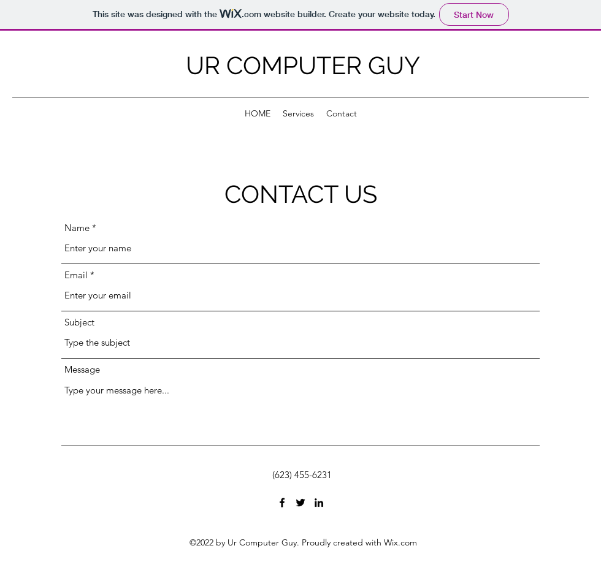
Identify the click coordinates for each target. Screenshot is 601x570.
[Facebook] (282, 502)
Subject (79, 322)
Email (76, 274)
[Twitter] (300, 502)
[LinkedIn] (319, 502)
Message (82, 369)
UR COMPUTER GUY (303, 65)
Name (77, 227)
